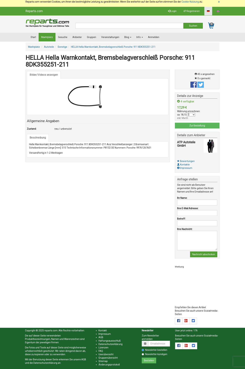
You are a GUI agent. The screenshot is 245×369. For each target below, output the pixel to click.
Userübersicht (106, 354)
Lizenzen (103, 347)
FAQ (101, 351)
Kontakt (103, 330)
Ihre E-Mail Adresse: (187, 208)
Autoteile (49, 46)
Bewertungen (186, 161)
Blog (127, 37)
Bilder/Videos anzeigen (44, 74)
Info (139, 37)
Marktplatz (47, 37)
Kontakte (183, 164)
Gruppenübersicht (108, 357)
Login (172, 11)
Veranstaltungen (110, 37)
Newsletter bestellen (154, 350)
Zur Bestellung (197, 125)
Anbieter (77, 37)
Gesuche (62, 37)
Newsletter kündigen (154, 354)
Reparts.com (34, 11)
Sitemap (103, 361)
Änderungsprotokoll (109, 364)
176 (195, 330)
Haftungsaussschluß (110, 340)
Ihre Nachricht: (184, 229)
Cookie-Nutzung (190, 1)
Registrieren (192, 11)
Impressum (184, 168)
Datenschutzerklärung (45, 363)
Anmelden (153, 37)
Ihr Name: (182, 198)
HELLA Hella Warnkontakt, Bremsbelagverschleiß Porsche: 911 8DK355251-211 (113, 46)
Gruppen (91, 37)
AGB (83, 359)
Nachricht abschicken (203, 254)
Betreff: (181, 218)
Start (33, 37)
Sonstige (62, 46)
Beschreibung (38, 137)
